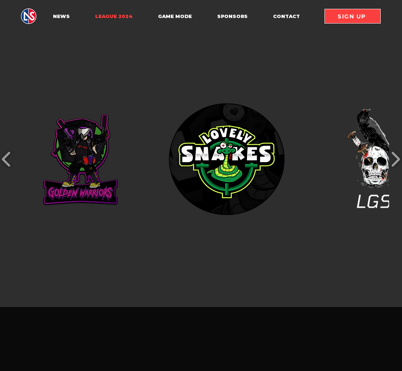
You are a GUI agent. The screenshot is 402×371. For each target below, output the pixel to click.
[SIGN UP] (352, 16)
